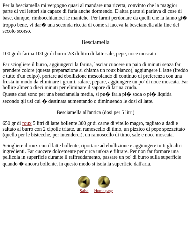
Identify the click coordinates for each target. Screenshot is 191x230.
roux (27, 123)
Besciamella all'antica (78, 112)
